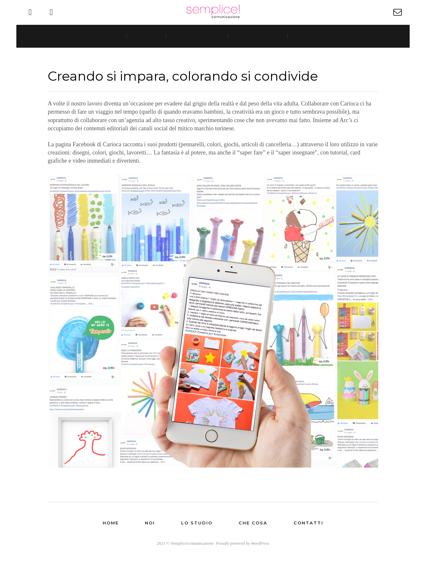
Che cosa (258, 52)
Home (104, 52)
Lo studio (197, 52)
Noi (147, 52)
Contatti (316, 52)
